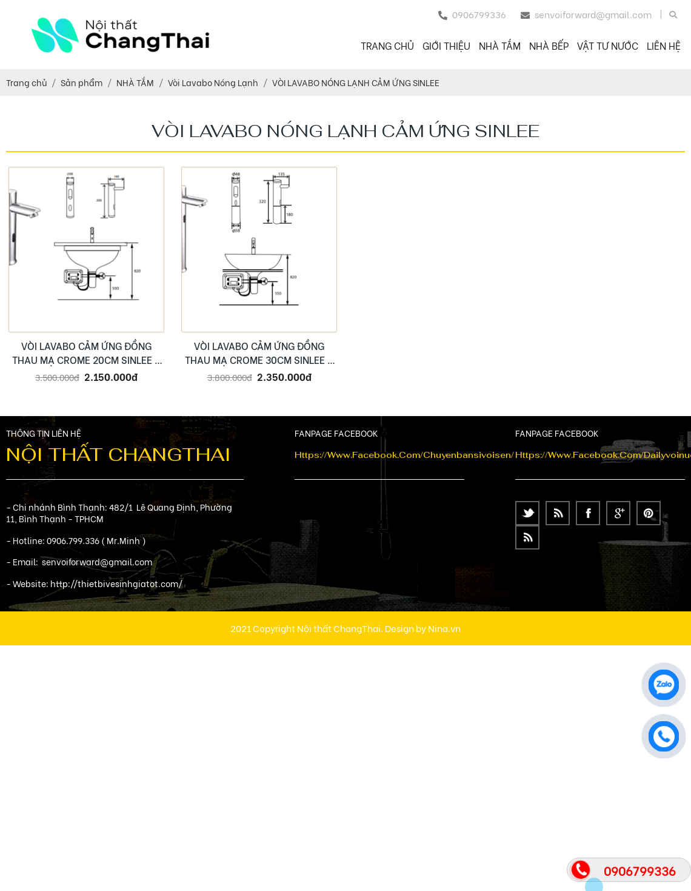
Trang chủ (387, 45)
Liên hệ (664, 45)
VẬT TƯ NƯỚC (607, 45)
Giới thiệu (446, 45)
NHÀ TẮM (500, 45)
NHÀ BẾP (549, 45)
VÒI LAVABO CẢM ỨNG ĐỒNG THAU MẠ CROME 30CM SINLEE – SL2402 (259, 352)
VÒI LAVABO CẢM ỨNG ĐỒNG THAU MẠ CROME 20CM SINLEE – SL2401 (86, 352)
